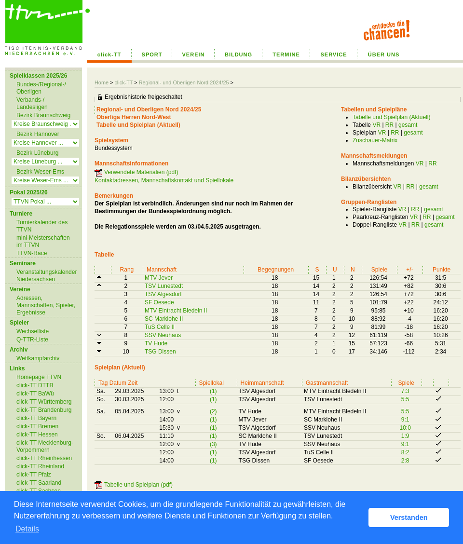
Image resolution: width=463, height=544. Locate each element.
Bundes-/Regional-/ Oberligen (41, 88)
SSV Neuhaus (163, 335)
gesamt (407, 125)
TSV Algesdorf (163, 294)
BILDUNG (238, 54)
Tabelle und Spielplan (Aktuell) (391, 117)
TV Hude (156, 343)
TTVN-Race (31, 253)
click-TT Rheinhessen (44, 458)
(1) (213, 391)
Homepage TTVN (38, 377)
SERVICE (333, 54)
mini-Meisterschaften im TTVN (43, 241)
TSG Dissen (160, 351)
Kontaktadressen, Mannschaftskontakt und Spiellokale (164, 180)
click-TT (109, 54)
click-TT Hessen (37, 434)
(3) (213, 444)
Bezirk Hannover (37, 134)
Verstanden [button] (409, 517)
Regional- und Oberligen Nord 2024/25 (185, 82)
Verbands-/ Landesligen (32, 103)
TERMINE (286, 54)
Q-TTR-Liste (32, 339)
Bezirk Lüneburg (37, 153)
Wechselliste (32, 331)
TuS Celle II (160, 327)
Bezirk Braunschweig (43, 115)
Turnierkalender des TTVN (42, 226)
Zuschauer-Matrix (375, 140)
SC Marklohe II (164, 318)
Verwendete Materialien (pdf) (141, 172)
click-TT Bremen (37, 426)
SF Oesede (159, 302)
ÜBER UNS (383, 54)
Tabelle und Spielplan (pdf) (138, 484)
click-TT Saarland (38, 482)
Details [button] (27, 529)
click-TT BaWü (35, 393)
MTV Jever (159, 277)
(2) (213, 411)
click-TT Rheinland (40, 466)
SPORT (152, 54)
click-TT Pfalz (33, 474)
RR (389, 125)
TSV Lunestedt (164, 286)
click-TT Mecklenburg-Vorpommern (44, 446)
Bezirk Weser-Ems (40, 171)
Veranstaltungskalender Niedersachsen (46, 276)
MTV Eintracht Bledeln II (176, 310)
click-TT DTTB (34, 385)
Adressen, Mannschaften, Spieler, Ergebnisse (45, 305)
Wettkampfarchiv (37, 358)
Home (102, 82)
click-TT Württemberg (43, 401)
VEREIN (193, 54)
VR (376, 125)
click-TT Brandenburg (44, 410)
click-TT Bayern (36, 418)
